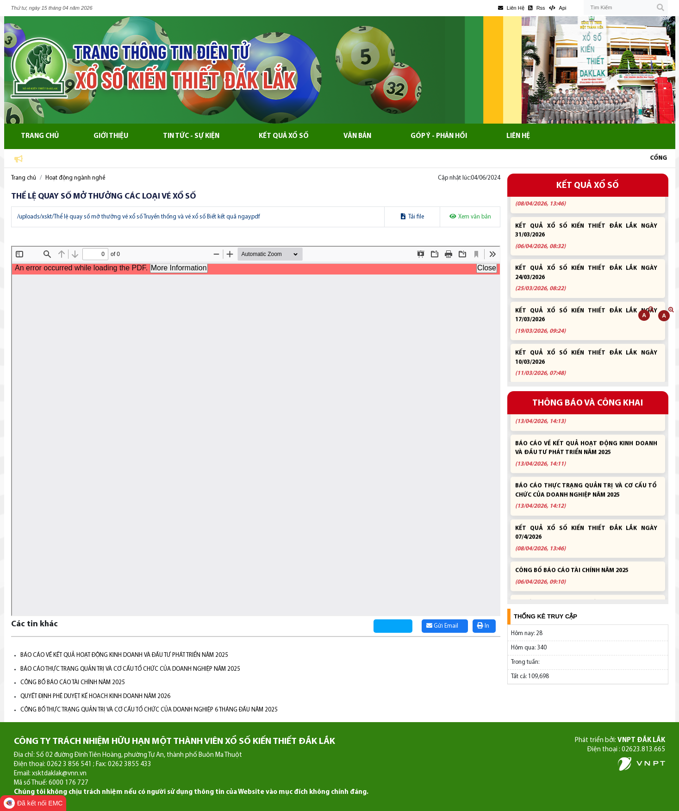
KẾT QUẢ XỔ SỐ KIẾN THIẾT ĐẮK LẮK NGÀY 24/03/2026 (586, 284)
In (483, 626)
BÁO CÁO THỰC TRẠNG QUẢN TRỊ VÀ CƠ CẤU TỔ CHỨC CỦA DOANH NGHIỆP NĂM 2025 (130, 669)
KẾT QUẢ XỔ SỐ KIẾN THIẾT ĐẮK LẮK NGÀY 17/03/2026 (586, 327)
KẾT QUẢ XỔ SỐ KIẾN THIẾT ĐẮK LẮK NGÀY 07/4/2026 (586, 200)
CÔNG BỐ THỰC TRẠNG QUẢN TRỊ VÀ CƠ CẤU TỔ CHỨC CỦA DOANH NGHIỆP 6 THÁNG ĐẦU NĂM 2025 (149, 710)
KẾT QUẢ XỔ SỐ (587, 185)
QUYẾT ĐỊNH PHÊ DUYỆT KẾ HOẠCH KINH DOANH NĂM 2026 (95, 696)
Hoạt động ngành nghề (75, 178)
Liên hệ (518, 136)
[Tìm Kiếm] (626, 7)
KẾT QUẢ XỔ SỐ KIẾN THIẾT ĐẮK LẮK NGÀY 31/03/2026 (586, 242)
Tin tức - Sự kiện (191, 136)
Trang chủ (40, 136)
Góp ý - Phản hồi (439, 136)
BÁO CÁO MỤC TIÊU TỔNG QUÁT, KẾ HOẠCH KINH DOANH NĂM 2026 (586, 418)
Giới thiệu (110, 136)
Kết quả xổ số (284, 136)
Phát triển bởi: (620, 740)
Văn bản (357, 136)
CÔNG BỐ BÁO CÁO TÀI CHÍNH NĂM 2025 (72, 683)
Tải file (412, 217)
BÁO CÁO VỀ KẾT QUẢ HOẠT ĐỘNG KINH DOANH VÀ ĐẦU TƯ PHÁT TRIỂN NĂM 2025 (124, 655)
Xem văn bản (470, 217)
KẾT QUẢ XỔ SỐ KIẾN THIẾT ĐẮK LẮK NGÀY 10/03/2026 (586, 369)
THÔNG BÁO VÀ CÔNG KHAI (587, 403)
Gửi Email (442, 626)
